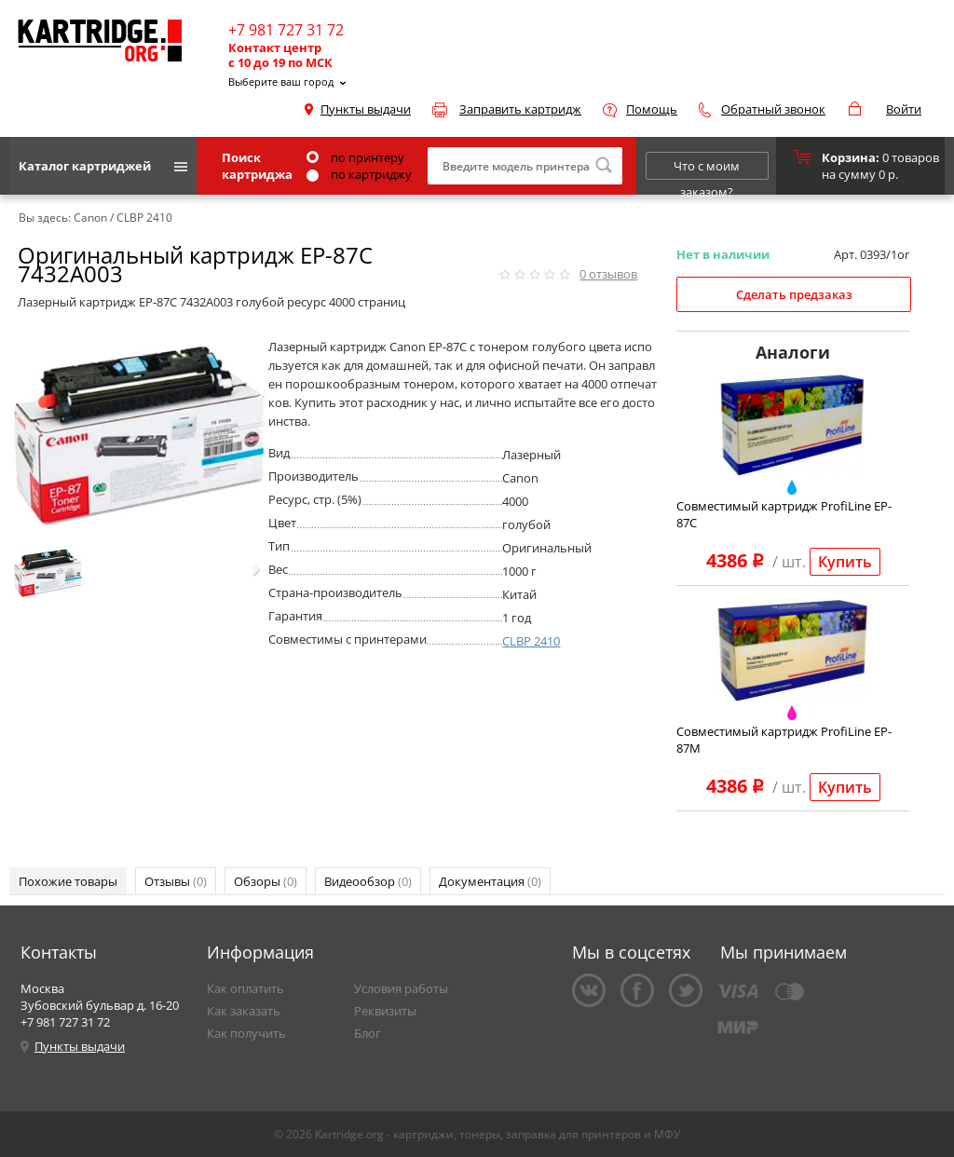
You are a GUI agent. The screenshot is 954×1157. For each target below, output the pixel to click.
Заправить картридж (520, 109)
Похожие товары (68, 881)
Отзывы (175, 881)
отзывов (608, 273)
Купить (845, 561)
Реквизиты (385, 1010)
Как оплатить (245, 988)
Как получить (246, 1033)
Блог (367, 1033)
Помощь (651, 109)
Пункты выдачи (365, 109)
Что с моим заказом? (707, 168)
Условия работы (401, 988)
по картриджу (359, 174)
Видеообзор (368, 881)
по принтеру (355, 157)
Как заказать (243, 1010)
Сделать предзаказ (794, 294)
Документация (490, 881)
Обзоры (265, 881)
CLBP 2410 (531, 641)
